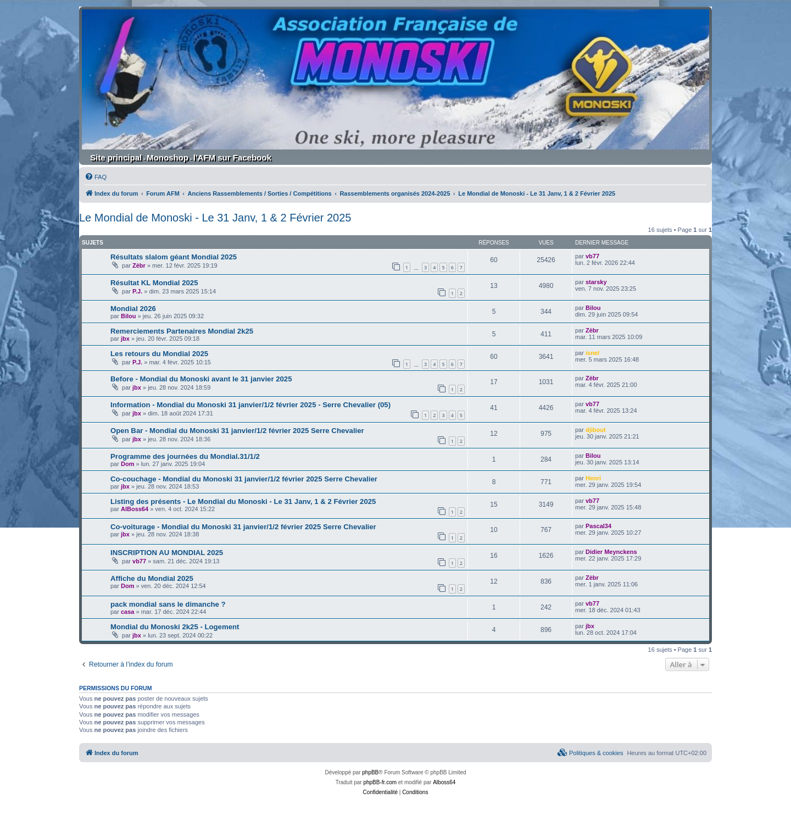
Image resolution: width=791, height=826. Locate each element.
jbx (125, 338)
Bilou (128, 316)
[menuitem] (96, 177)
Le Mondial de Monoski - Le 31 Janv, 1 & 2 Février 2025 (215, 218)
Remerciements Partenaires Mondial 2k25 (181, 331)
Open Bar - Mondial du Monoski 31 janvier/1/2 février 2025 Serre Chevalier (237, 430)
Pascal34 (598, 526)
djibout (596, 429)
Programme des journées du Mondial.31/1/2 (185, 456)
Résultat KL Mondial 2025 (154, 283)
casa (127, 611)
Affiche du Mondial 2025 (151, 578)
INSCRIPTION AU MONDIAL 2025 (166, 552)
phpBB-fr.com (380, 782)
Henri (593, 478)
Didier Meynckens (611, 551)
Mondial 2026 (133, 308)
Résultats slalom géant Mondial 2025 (173, 257)
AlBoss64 (134, 509)
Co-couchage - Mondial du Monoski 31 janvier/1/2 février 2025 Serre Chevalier (243, 479)
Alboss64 (444, 782)
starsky (596, 282)
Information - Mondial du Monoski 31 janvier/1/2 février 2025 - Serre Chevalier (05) (250, 405)
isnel (592, 353)
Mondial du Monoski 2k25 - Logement (174, 627)
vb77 (592, 256)
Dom (127, 464)
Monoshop (167, 157)
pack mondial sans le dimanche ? (168, 604)
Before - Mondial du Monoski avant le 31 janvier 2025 (201, 379)
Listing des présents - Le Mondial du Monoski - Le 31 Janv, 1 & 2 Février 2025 (243, 501)
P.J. (137, 291)
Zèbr (139, 265)
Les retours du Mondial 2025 (159, 354)
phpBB (370, 772)
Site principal (116, 157)
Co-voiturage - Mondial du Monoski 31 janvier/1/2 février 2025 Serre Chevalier (243, 527)
